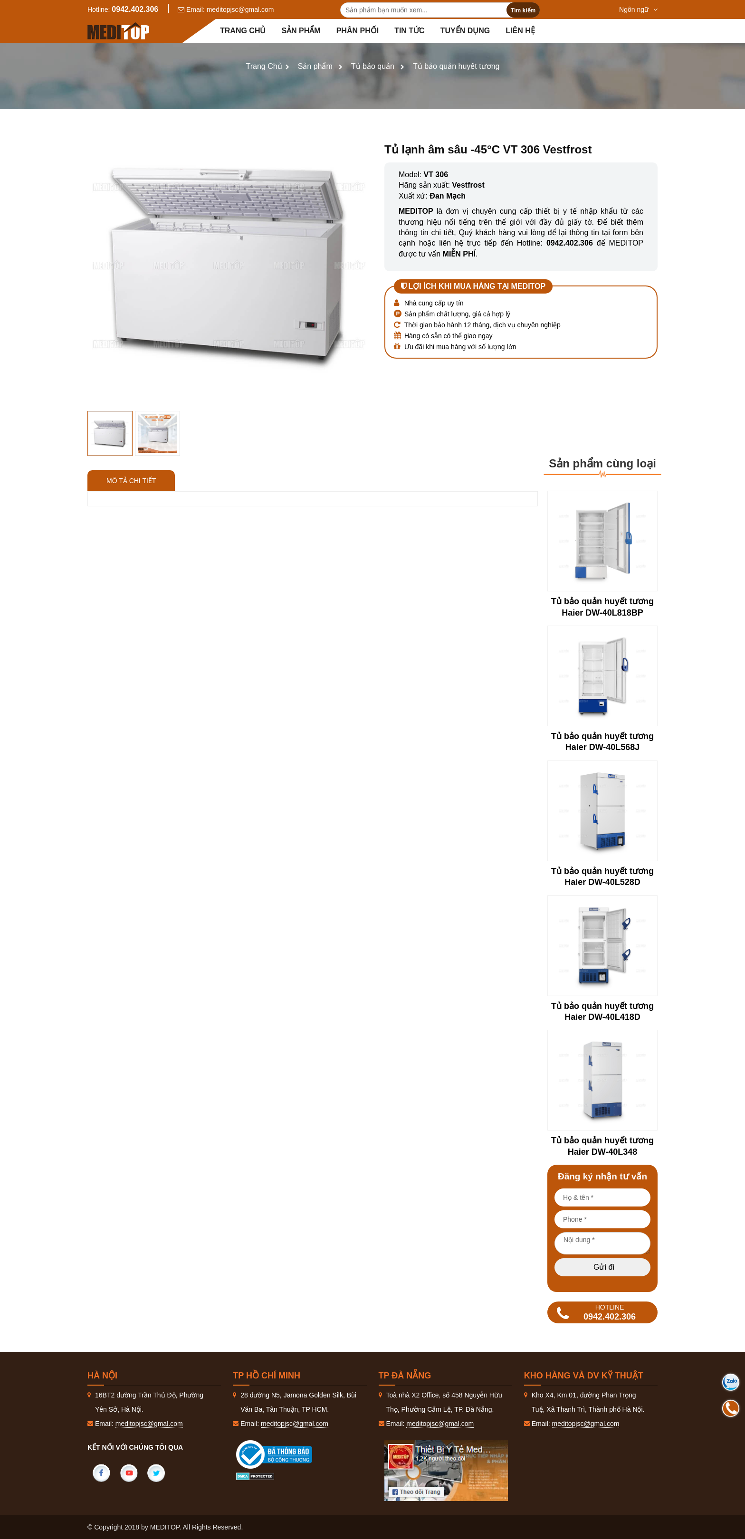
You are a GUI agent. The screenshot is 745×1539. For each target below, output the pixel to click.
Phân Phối (357, 31)
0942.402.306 (135, 9)
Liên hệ (520, 31)
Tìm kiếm (523, 10)
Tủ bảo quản (372, 66)
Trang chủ (243, 31)
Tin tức (409, 31)
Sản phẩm (300, 31)
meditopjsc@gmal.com (240, 9)
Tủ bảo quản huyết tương (456, 66)
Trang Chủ (264, 66)
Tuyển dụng (465, 31)
